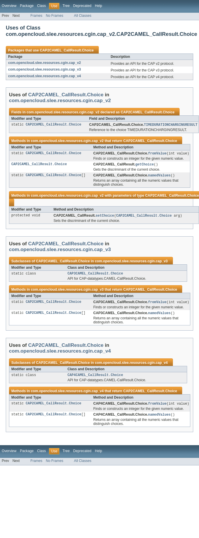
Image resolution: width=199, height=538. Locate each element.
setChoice (105, 217)
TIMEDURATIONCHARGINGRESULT (171, 125)
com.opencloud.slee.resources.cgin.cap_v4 (44, 76)
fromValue (157, 154)
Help (98, 6)
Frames (36, 16)
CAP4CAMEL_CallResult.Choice (95, 378)
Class (41, 6)
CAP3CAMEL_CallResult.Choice (95, 275)
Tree (66, 6)
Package (27, 6)
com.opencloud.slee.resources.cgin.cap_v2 (44, 63)
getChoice (144, 165)
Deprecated (82, 6)
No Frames (54, 16)
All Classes (82, 16)
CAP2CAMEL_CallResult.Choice (67, 50)
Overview (9, 6)
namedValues (159, 176)
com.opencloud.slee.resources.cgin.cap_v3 (44, 69)
